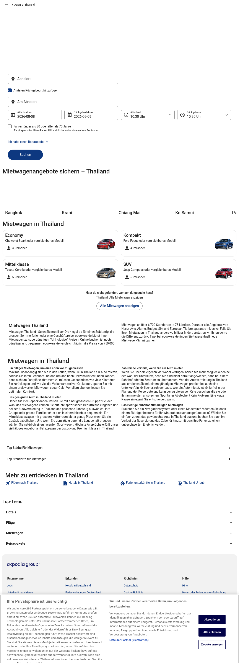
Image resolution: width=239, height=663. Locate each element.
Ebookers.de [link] (10, 5)
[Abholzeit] (148, 94)
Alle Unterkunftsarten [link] (77, 588)
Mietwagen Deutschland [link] (79, 567)
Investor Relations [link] (17, 581)
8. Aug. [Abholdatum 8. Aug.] (22, 96)
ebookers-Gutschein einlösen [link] (199, 584)
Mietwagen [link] (27, 5)
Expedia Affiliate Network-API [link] (24, 574)
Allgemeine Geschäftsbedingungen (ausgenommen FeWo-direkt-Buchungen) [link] (147, 569)
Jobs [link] (10, 553)
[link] (33, 451)
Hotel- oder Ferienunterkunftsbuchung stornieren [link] (204, 562)
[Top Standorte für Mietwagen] (119, 427)
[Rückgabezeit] (204, 94)
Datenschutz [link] (131, 553)
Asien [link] (40, 5)
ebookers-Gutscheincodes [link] (80, 595)
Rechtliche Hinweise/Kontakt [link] (140, 609)
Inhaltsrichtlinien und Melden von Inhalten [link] (148, 615)
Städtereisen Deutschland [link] (80, 581)
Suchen (25, 134)
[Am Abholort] (176, 81)
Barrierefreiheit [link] (132, 595)
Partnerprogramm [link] (17, 567)
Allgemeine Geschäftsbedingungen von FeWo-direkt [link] (150, 586)
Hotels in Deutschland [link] (78, 553)
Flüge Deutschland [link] (76, 574)
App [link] (9, 602)
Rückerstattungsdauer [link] (195, 577)
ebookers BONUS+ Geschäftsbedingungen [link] (148, 602)
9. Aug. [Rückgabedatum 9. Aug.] (79, 96)
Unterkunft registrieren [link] (20, 560)
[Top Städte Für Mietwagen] (42, 427)
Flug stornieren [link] (191, 570)
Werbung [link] (12, 609)
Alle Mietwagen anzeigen (119, 285)
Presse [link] (11, 588)
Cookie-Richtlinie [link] (133, 560)
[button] (119, 121)
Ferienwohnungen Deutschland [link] (83, 560)
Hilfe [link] (185, 553)
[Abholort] (63, 81)
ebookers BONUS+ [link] (17, 595)
